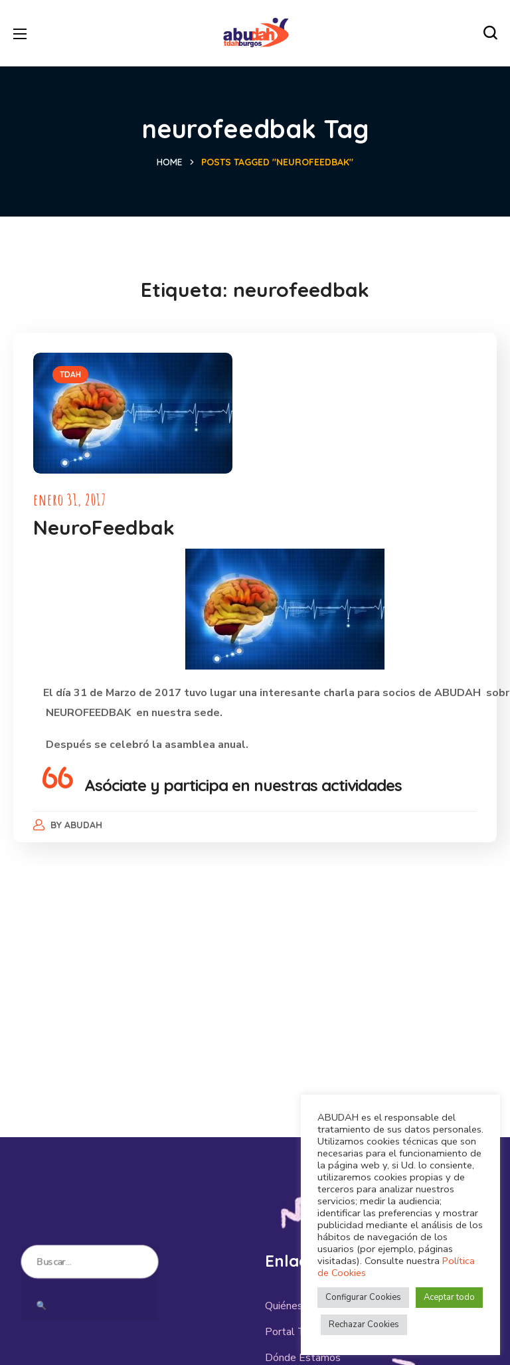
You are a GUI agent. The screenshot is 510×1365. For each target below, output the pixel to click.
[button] (490, 33)
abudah (84, 825)
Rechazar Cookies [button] (364, 1324)
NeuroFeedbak (104, 527)
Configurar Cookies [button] (363, 1297)
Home (170, 162)
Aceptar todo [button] (449, 1297)
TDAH (70, 374)
